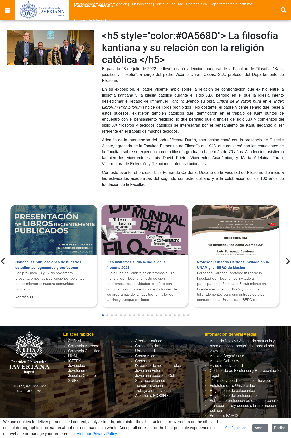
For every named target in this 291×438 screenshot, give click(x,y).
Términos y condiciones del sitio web (240, 381)
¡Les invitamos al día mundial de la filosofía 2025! (136, 265)
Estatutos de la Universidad (232, 386)
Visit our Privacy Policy (97, 433)
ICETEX (74, 361)
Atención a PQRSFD (151, 396)
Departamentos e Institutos (231, 4)
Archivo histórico (148, 341)
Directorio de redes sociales (158, 366)
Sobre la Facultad (169, 4)
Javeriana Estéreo (149, 371)
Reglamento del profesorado (233, 396)
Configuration (235, 428)
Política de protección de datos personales (245, 401)
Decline (280, 428)
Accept (260, 428)
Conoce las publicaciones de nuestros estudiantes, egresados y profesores (48, 265)
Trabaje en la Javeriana (154, 391)
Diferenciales (196, 4)
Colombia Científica (84, 351)
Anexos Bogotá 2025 (227, 356)
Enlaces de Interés (89, 20)
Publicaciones (141, 4)
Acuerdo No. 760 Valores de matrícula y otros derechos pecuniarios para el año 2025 (242, 346)
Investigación (116, 4)
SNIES (73, 381)
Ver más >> (24, 297)
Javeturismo (78, 371)
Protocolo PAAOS (224, 416)
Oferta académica (88, 4)
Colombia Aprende (83, 346)
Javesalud (76, 366)
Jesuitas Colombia (83, 376)
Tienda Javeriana (149, 386)
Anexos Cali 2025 (224, 361)
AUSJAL (75, 341)
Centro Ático (145, 356)
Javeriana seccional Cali (155, 376)
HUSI (72, 356)
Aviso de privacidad (226, 366)
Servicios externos (150, 381)
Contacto (142, 361)
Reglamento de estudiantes (232, 391)
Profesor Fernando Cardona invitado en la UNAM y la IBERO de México (233, 265)
